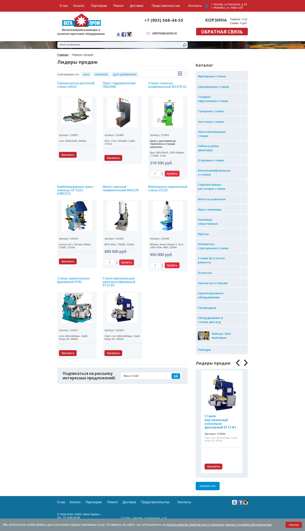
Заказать (213, 466)
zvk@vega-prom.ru (164, 33)
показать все (208, 485)
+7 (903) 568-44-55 (163, 20)
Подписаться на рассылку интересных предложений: (89, 375)
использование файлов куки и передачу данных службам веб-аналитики (219, 524)
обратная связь (222, 31)
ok (176, 376)
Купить (172, 173)
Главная (62, 54)
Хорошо (294, 524)
